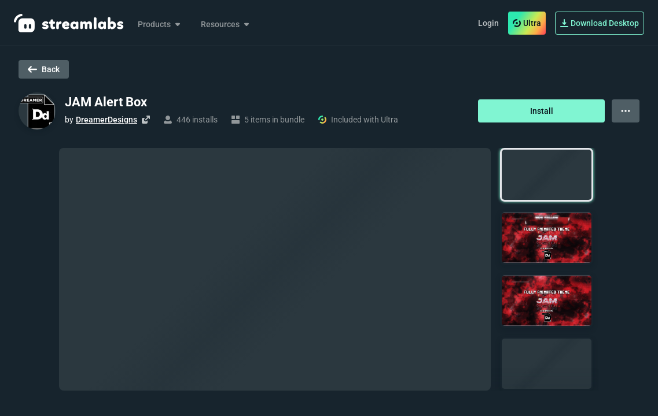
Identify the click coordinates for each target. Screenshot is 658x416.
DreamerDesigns (106, 119)
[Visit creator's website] (146, 120)
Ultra (527, 23)
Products (160, 24)
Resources (226, 24)
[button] (546, 175)
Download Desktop (599, 23)
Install (541, 111)
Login (488, 23)
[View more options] (625, 110)
